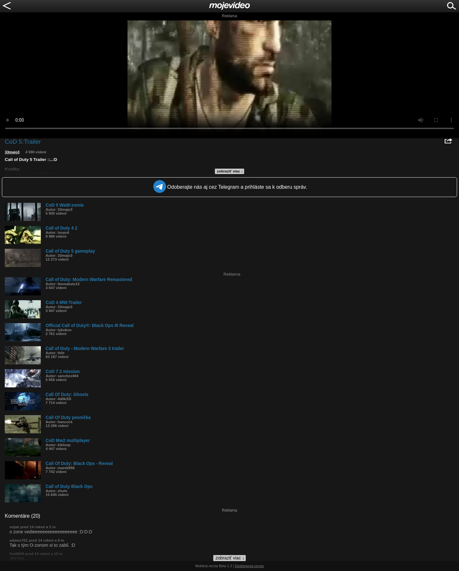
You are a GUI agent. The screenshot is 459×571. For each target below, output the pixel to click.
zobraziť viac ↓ (230, 171)
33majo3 (12, 152)
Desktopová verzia (249, 566)
